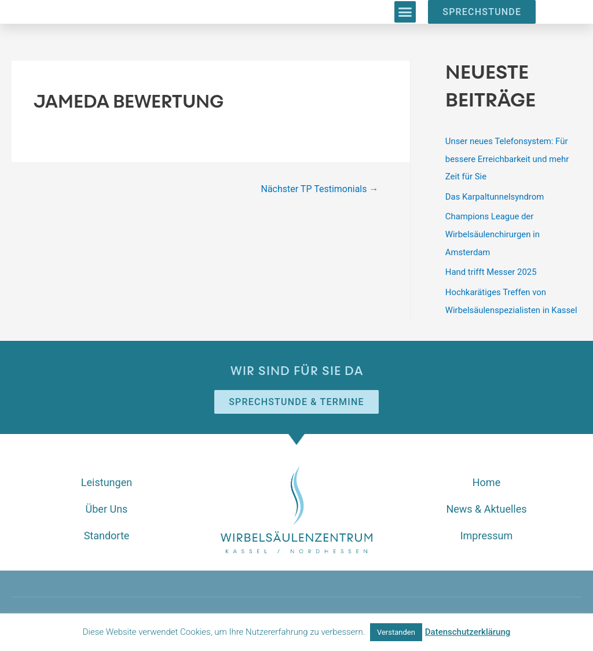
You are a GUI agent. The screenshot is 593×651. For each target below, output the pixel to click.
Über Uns (107, 504)
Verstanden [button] (396, 632)
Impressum (486, 531)
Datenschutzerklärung (467, 632)
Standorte (107, 531)
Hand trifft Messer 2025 (491, 269)
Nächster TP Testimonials (319, 188)
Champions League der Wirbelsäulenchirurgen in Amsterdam (493, 232)
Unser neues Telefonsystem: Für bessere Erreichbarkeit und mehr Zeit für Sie (507, 158)
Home (486, 478)
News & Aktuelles (486, 504)
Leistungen (106, 478)
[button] (405, 12)
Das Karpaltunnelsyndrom (495, 195)
